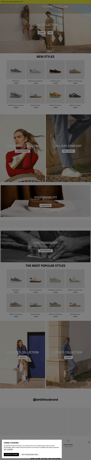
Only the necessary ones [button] (30, 454)
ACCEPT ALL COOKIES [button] (11, 454)
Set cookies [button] (8, 449)
